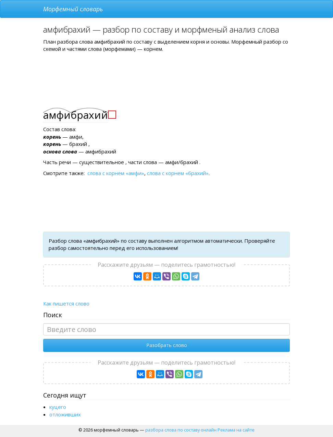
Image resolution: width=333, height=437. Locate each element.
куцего (57, 406)
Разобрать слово (166, 345)
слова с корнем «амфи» (115, 173)
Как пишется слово (66, 303)
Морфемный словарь (73, 9)
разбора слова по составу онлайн (181, 430)
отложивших (65, 414)
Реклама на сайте (236, 430)
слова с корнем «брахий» (178, 173)
